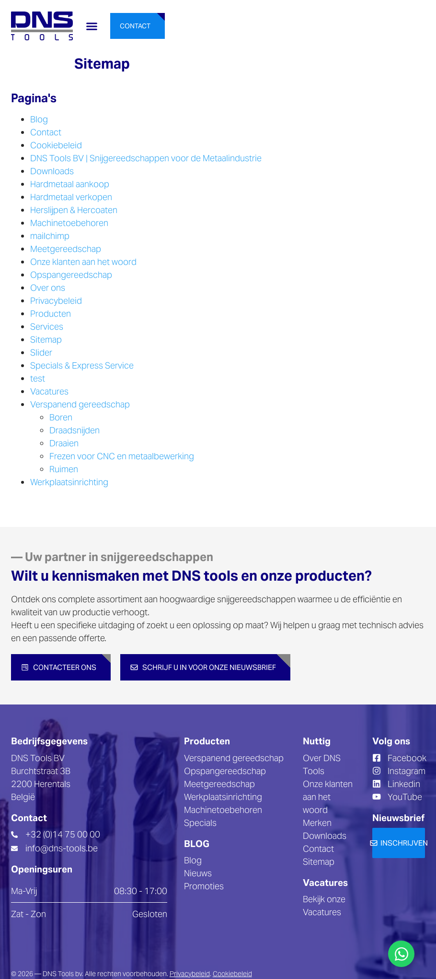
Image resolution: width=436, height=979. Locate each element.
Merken (317, 822)
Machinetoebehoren (69, 222)
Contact (45, 132)
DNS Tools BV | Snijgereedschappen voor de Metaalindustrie (146, 158)
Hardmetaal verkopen (71, 197)
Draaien (64, 443)
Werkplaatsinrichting (69, 482)
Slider (41, 352)
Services (46, 326)
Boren (60, 417)
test (37, 378)
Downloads (52, 171)
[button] (91, 26)
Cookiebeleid (56, 145)
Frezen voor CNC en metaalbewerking (121, 456)
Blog (39, 119)
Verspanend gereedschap (80, 404)
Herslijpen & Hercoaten (73, 209)
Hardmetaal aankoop (69, 184)
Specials (200, 822)
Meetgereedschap (65, 248)
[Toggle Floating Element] (401, 954)
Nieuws (198, 873)
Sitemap (46, 339)
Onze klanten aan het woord (83, 261)
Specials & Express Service (82, 365)
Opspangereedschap (71, 274)
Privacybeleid (56, 300)
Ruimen (63, 469)
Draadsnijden (74, 430)
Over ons (47, 287)
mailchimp (49, 235)
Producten (50, 313)
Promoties (204, 886)
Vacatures (49, 391)
